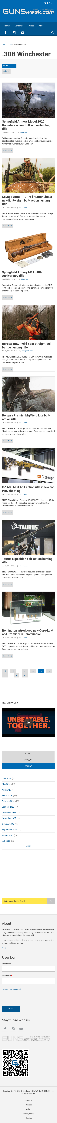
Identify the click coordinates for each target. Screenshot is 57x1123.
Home (7, 26)
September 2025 (9, 830)
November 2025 (9, 818)
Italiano (6, 71)
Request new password (11, 989)
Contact (29, 1105)
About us (28, 1100)
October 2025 (8, 824)
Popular (28, 760)
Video (31, 26)
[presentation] (23, 997)
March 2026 (7, 796)
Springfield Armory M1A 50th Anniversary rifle (22, 273)
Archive (28, 766)
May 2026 (6, 784)
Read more (7, 150)
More (41, 26)
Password (7, 976)
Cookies (29, 1118)
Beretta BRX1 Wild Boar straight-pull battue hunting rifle (26, 345)
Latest (28, 754)
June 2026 (6, 778)
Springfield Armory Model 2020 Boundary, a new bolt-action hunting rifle (26, 125)
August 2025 (7, 835)
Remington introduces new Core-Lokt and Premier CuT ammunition (27, 632)
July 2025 (6, 841)
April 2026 (6, 790)
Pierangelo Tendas (27, 351)
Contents (19, 26)
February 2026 (8, 801)
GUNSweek (23, 132)
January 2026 (8, 807)
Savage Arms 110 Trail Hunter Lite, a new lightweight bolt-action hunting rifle (27, 200)
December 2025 (9, 813)
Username (7, 964)
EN (48, 3)
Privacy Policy (28, 1114)
